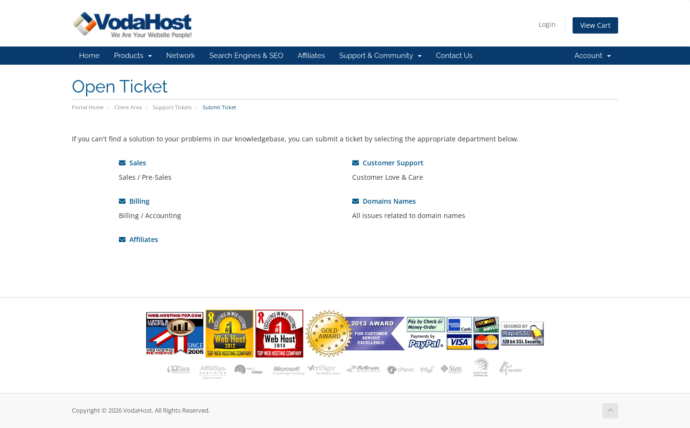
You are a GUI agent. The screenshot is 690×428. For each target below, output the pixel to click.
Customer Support (388, 162)
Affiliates (311, 55)
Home (89, 55)
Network (180, 55)
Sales (132, 162)
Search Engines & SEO (246, 55)
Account (593, 55)
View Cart (595, 25)
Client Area (128, 107)
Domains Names (384, 201)
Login (547, 24)
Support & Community (380, 55)
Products (133, 55)
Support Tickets (172, 107)
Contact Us (454, 55)
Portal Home (88, 107)
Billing (134, 201)
